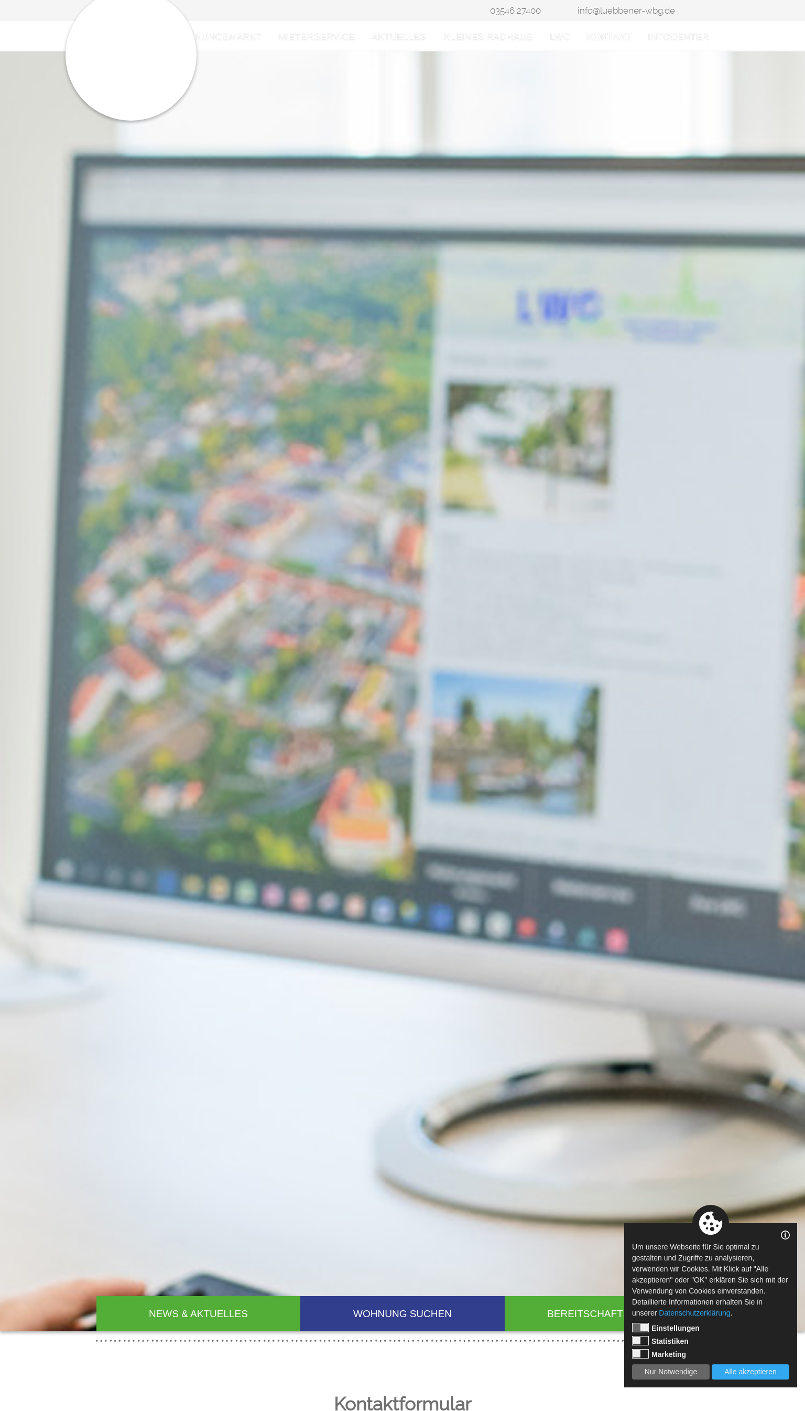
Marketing (659, 1354)
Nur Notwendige (671, 1371)
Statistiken (660, 1340)
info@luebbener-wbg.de (626, 10)
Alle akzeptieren (750, 1371)
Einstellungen (666, 1327)
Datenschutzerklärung (694, 1313)
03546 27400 (515, 10)
